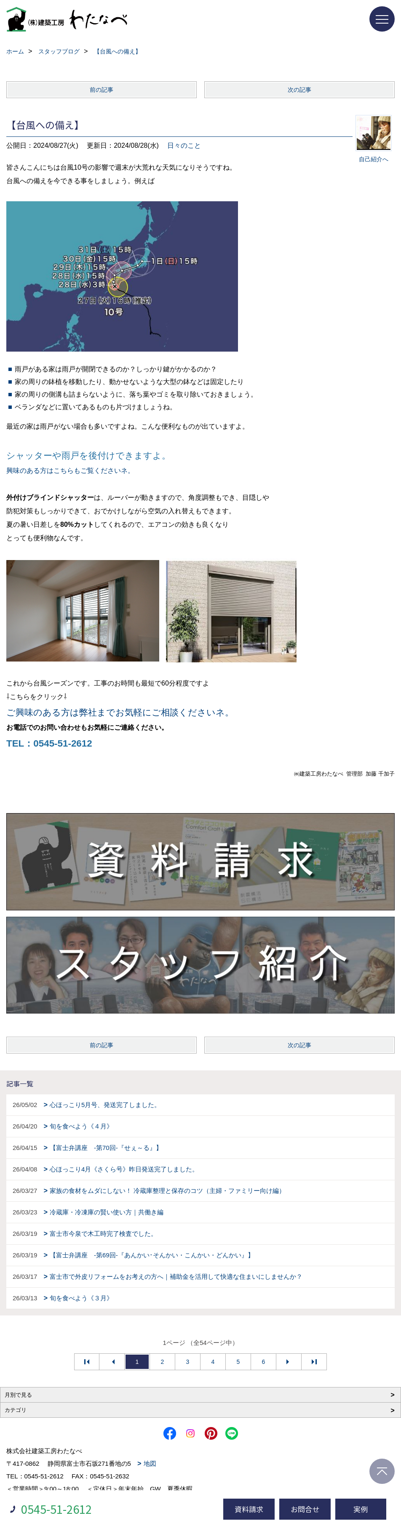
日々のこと (184, 145)
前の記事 (101, 89)
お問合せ (305, 1509)
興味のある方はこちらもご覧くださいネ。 (70, 470)
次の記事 (299, 89)
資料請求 (249, 1509)
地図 (150, 1463)
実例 (360, 1509)
